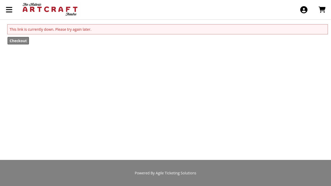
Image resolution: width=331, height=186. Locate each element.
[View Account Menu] (304, 9)
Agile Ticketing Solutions (176, 173)
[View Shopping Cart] (322, 9)
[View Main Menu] (9, 9)
